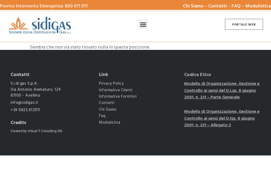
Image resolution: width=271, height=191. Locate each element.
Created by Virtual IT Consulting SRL (37, 131)
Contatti (217, 6)
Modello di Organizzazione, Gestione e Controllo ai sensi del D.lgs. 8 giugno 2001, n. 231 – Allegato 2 (222, 118)
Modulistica (258, 6)
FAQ (236, 6)
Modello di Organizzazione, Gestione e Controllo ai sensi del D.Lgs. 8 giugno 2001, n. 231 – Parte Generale (222, 90)
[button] (143, 23)
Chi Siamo (193, 6)
